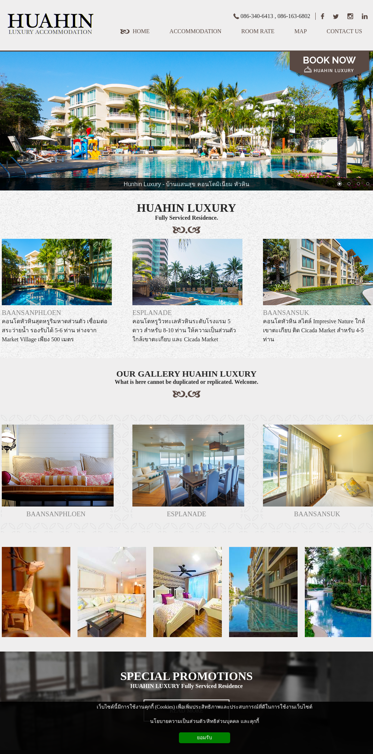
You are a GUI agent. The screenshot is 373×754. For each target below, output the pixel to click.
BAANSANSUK (286, 312)
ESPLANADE (152, 312)
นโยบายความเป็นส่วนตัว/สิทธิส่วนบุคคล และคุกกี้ (204, 721)
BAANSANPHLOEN (31, 312)
